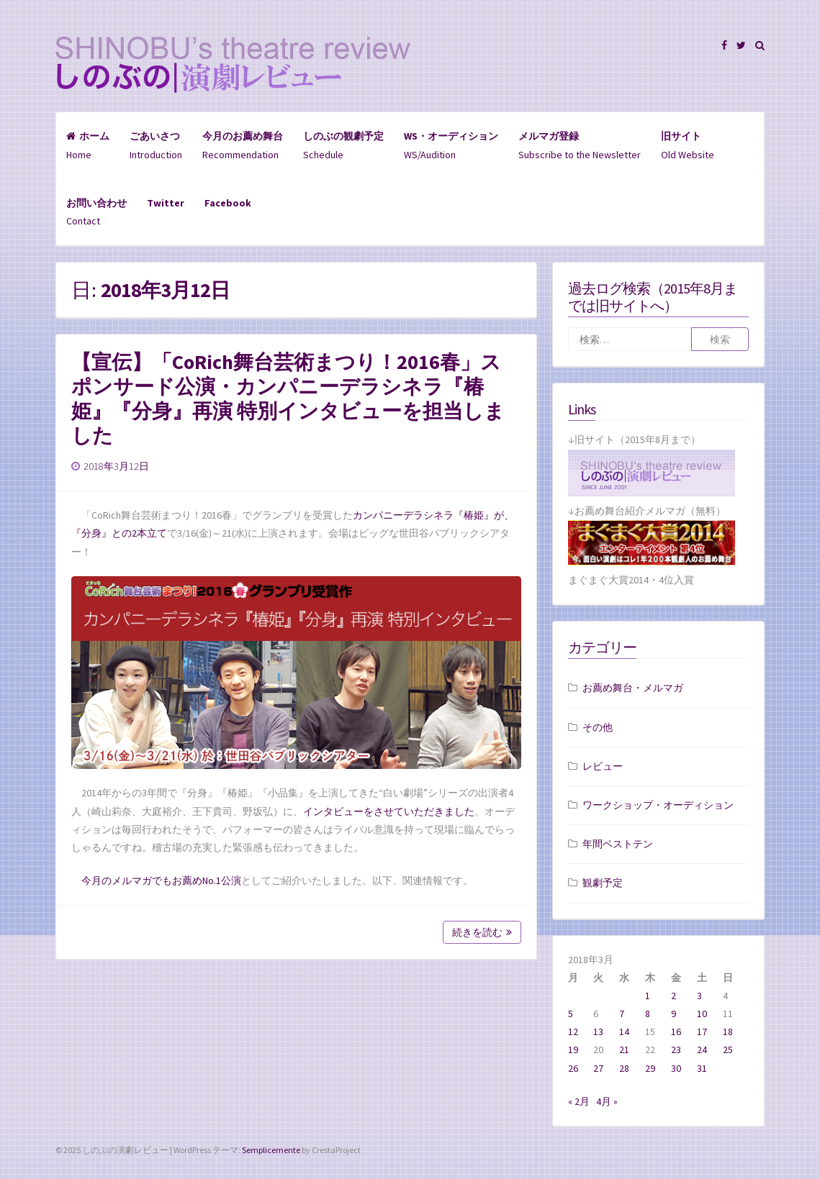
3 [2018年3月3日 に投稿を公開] (699, 995)
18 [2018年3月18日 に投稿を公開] (728, 1031)
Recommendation (242, 144)
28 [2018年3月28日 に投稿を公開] (624, 1068)
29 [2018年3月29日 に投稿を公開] (650, 1068)
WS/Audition (451, 144)
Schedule (343, 144)
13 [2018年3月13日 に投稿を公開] (598, 1031)
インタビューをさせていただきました (388, 811)
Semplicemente (271, 1149)
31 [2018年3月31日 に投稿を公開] (702, 1068)
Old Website (687, 144)
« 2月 (579, 1101)
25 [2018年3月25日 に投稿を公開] (728, 1049)
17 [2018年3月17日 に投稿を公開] (702, 1031)
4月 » (607, 1101)
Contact (96, 211)
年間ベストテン (617, 843)
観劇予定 (602, 882)
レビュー (602, 766)
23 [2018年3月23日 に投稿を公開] (676, 1049)
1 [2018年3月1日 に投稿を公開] (647, 995)
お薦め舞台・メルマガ (632, 687)
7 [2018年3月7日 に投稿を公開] (621, 1013)
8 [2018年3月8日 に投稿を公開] (647, 1013)
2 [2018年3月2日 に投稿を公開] (673, 995)
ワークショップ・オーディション (658, 804)
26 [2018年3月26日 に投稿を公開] (573, 1068)
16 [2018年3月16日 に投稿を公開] (676, 1031)
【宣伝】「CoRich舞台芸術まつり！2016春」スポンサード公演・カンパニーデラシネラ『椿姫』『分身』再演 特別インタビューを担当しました (288, 398)
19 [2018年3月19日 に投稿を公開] (573, 1049)
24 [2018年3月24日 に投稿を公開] (702, 1049)
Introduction (156, 144)
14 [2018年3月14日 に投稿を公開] (624, 1031)
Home (87, 144)
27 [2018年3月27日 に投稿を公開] (598, 1068)
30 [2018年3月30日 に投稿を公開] (676, 1068)
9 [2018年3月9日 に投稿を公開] (673, 1013)
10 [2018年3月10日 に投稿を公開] (702, 1013)
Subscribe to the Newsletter (579, 144)
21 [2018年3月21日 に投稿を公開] (624, 1049)
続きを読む (482, 932)
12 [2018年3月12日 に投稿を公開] (573, 1031)
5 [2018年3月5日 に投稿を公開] (570, 1013)
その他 (597, 727)
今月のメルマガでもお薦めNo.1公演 (161, 880)
